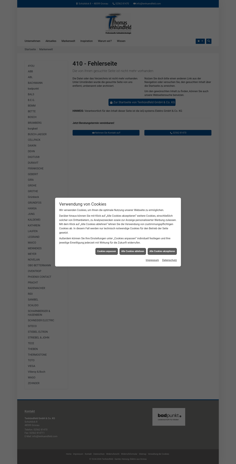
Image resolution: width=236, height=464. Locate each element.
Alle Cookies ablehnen (132, 241)
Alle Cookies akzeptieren (162, 241)
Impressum (152, 250)
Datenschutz (169, 250)
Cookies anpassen (106, 241)
